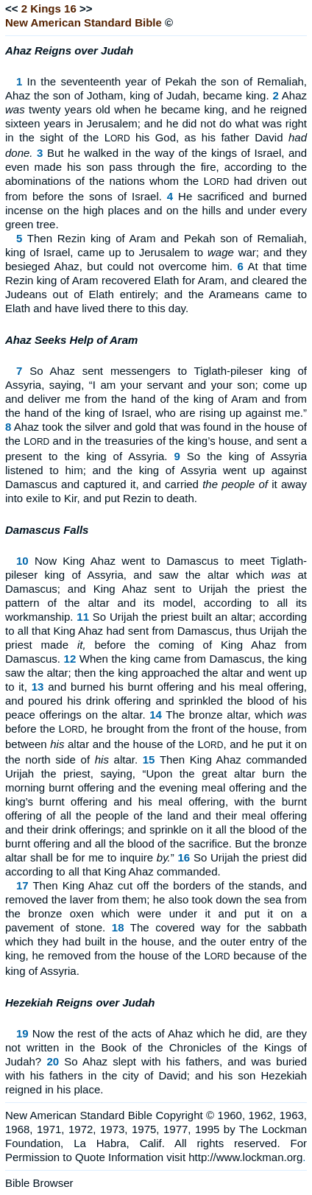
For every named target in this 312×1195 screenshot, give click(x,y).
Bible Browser (39, 1183)
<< (11, 8)
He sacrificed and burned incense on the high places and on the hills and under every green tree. (156, 210)
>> (86, 8)
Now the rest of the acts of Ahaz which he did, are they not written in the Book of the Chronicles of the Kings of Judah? (156, 1047)
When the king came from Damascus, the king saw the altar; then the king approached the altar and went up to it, (156, 672)
